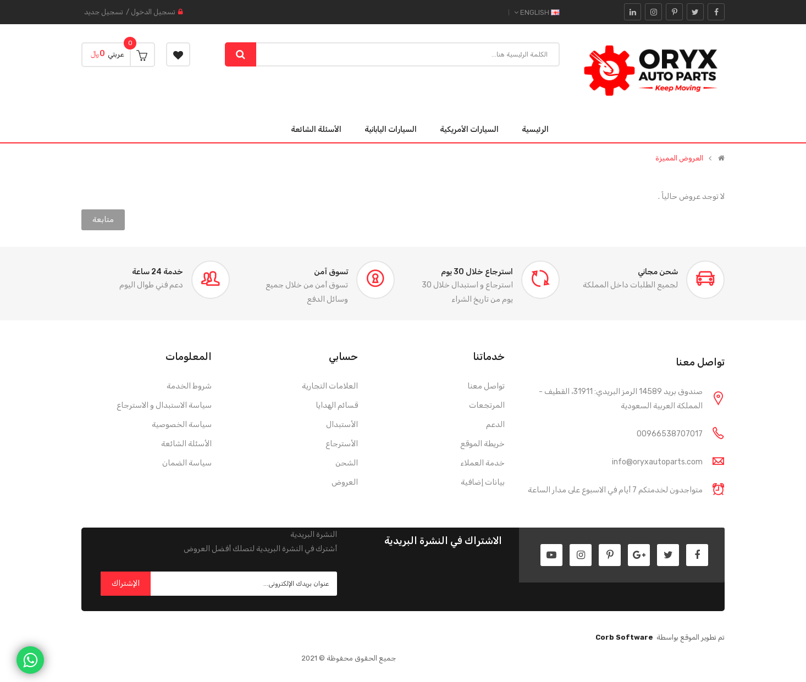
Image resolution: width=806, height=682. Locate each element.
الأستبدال (342, 424)
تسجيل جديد (103, 12)
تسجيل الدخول (153, 12)
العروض (345, 482)
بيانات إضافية (483, 482)
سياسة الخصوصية (182, 424)
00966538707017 (670, 434)
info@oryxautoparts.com (657, 462)
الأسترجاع (341, 443)
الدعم (495, 424)
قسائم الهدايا (337, 405)
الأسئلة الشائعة (186, 443)
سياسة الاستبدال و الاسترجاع (164, 405)
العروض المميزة (679, 158)
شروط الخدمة (189, 386)
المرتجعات (487, 405)
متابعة (103, 219)
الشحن (346, 463)
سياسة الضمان (187, 463)
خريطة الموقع (482, 443)
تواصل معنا (486, 386)
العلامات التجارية (330, 386)
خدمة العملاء (482, 463)
